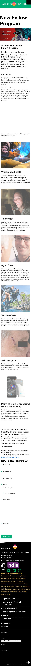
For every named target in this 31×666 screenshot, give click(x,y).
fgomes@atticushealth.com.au (10, 458)
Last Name (7, 632)
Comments (6, 499)
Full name (9, 465)
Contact (5, 615)
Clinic (5, 638)
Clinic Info (6, 619)
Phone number (7, 478)
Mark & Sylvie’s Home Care (14, 612)
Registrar (11, 488)
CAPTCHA (6, 524)
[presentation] (15, 529)
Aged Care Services (11, 599)
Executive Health (9, 608)
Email (5, 644)
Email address (10, 471)
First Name (7, 627)
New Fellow (11, 494)
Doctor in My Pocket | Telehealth (11, 604)
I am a (7, 484)
